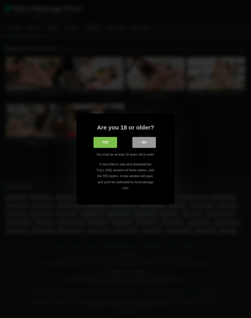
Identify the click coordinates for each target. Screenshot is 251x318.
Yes (105, 142)
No (144, 142)
